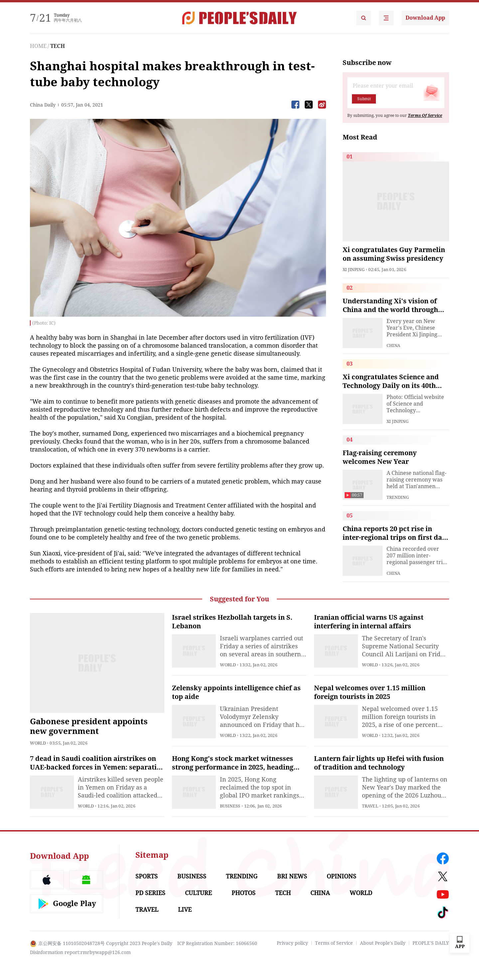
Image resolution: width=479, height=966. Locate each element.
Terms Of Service (425, 115)
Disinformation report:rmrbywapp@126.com (80, 952)
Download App (425, 18)
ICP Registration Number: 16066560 (217, 943)
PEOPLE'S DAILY (430, 943)
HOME (38, 46)
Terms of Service (334, 943)
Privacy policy (292, 943)
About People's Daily (382, 943)
